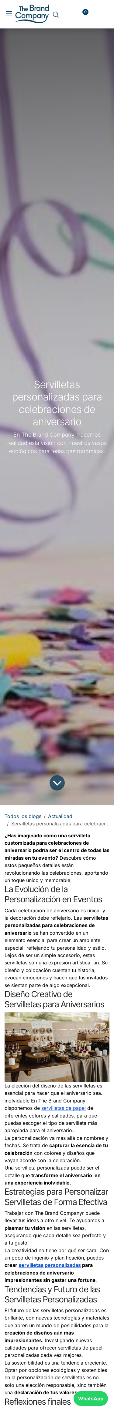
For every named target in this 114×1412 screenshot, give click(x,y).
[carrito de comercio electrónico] (67, 14)
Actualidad (60, 816)
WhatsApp (90, 1398)
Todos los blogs (23, 816)
